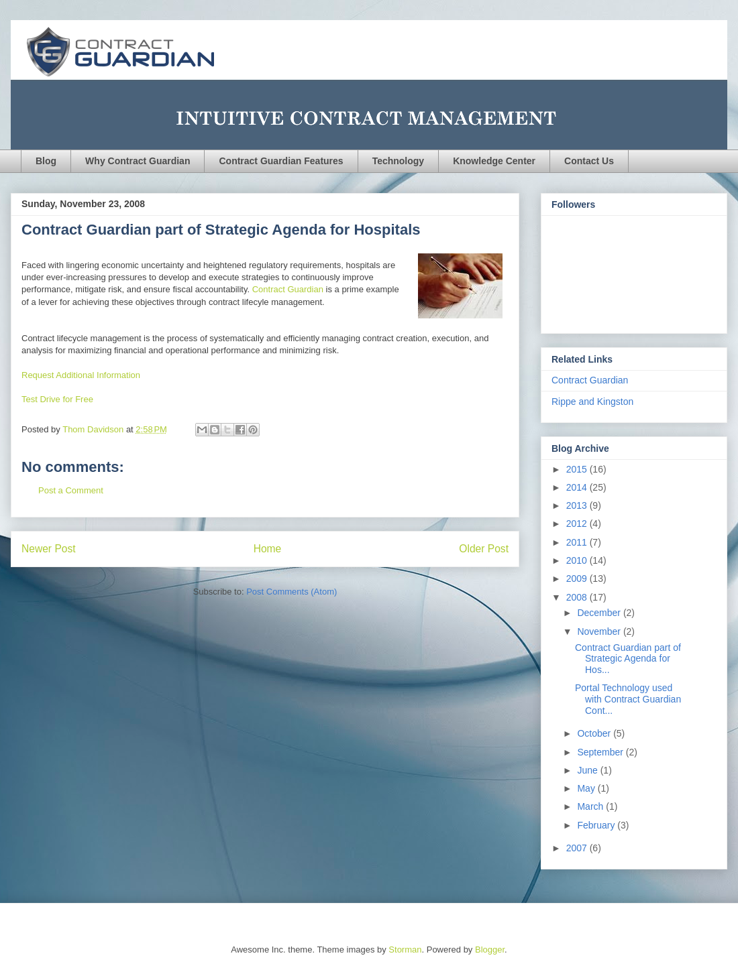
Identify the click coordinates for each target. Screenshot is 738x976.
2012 (578, 523)
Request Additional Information (80, 375)
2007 (578, 848)
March (591, 806)
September (601, 752)
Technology (398, 161)
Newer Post (48, 548)
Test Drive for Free (57, 399)
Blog (46, 161)
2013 (578, 505)
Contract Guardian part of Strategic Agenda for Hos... (628, 659)
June (588, 770)
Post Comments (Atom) (291, 592)
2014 (578, 487)
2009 (578, 578)
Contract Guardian (289, 289)
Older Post (484, 548)
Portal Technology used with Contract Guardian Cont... (628, 699)
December (600, 612)
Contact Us (589, 161)
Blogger (490, 949)
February (597, 825)
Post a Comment (70, 490)
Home (268, 548)
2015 (578, 469)
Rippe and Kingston (592, 401)
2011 (578, 542)
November (600, 631)
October (595, 733)
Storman (404, 949)
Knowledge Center (494, 161)
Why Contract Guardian (137, 161)
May (587, 788)
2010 (578, 560)
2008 (578, 597)
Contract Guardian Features (281, 161)
